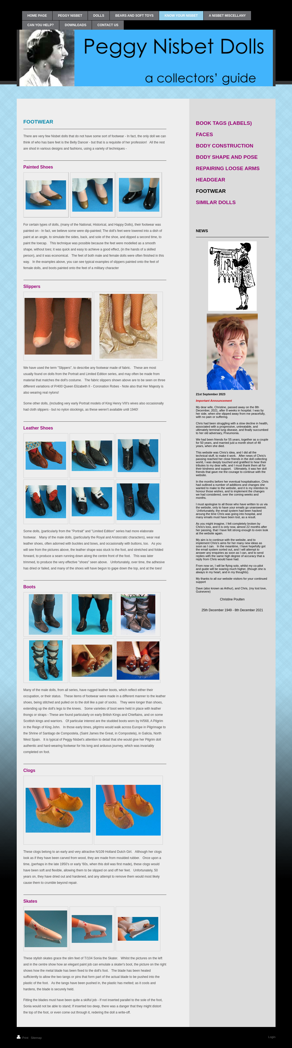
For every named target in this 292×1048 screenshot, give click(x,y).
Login (272, 1037)
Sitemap (36, 1037)
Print (23, 1037)
